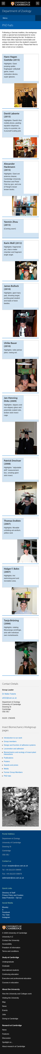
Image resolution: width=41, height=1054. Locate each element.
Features (5, 1034)
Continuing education (10, 974)
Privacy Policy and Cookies (12, 895)
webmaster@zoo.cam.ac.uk (13, 878)
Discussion (6, 1038)
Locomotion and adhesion (14, 749)
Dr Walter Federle (9, 694)
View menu (3, 3)
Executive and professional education (16, 978)
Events (5, 1010)
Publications (8, 758)
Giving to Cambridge (10, 1019)
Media (6, 769)
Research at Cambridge (12, 1025)
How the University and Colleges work (17, 994)
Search (37, 3)
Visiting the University (10, 998)
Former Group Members (13, 772)
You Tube (6, 915)
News (4, 1006)
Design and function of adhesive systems (20, 745)
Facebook (6, 912)
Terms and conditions (10, 951)
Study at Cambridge (10, 957)
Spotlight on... (7, 1042)
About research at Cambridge (13, 1046)
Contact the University (10, 940)
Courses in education (10, 983)
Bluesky (5, 907)
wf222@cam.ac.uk (9, 698)
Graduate (6, 966)
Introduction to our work (13, 738)
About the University (11, 989)
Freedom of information (11, 948)
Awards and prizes (11, 765)
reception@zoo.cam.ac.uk (18, 866)
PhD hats (7, 776)
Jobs (4, 1014)
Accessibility (7, 944)
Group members (10, 741)
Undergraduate (8, 962)
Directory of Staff (8, 893)
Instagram (6, 917)
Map (4, 1002)
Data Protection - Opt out (12, 898)
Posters (7, 761)
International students (10, 970)
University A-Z (7, 937)
